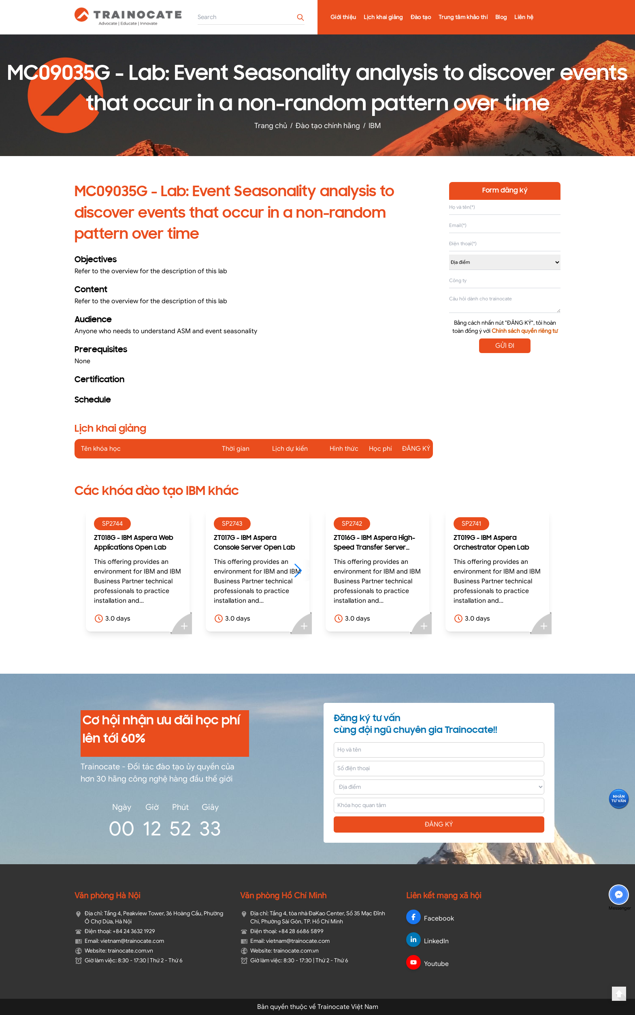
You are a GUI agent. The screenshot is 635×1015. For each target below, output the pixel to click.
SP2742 (352, 524)
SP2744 (112, 524)
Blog (501, 17)
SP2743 (232, 524)
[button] (301, 570)
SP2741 (471, 524)
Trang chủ (270, 125)
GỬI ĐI (504, 346)
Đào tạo (421, 17)
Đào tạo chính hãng (328, 125)
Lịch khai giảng (383, 17)
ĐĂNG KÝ (439, 824)
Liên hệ (523, 17)
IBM (375, 125)
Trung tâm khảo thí (463, 17)
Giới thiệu (343, 17)
